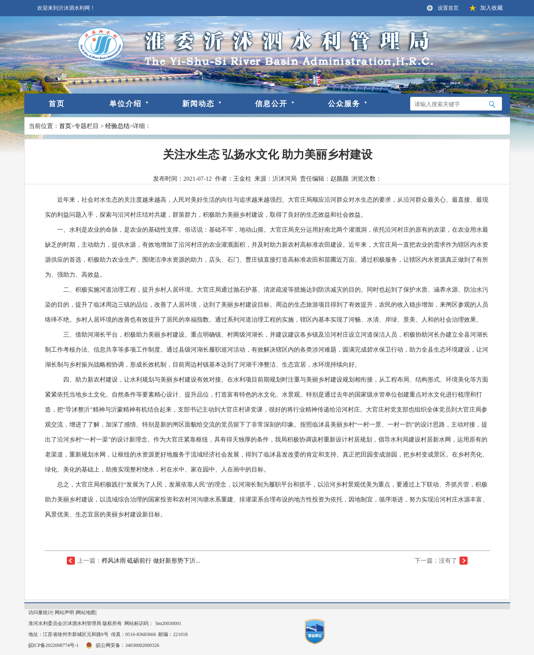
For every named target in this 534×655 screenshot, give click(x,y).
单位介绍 (125, 104)
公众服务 (344, 104)
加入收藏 (491, 8)
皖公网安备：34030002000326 (122, 645)
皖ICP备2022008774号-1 (53, 645)
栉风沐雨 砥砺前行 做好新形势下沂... (151, 560)
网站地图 (86, 612)
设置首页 (448, 8)
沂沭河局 (284, 178)
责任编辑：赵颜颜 (324, 178)
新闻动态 (198, 104)
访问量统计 (40, 612)
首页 (57, 104)
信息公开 (271, 104)
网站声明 (64, 612)
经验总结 (117, 126)
